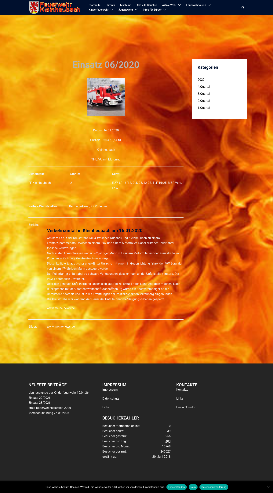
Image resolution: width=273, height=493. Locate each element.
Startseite (94, 5)
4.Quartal (204, 86)
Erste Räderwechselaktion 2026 (49, 408)
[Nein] (268, 487)
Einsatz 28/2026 (39, 403)
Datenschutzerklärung (213, 487)
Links (106, 407)
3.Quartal (204, 94)
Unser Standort (186, 407)
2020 (201, 79)
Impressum (110, 389)
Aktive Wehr (169, 5)
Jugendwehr (125, 9)
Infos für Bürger (152, 9)
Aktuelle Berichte (147, 5)
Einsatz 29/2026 (39, 398)
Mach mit (125, 5)
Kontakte (182, 389)
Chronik (110, 5)
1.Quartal (204, 108)
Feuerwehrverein (196, 5)
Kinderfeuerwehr (99, 9)
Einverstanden (176, 487)
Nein (193, 487)
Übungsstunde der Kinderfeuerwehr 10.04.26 (58, 392)
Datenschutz (110, 398)
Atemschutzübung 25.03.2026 (48, 413)
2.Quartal (204, 101)
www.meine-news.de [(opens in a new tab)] (61, 308)
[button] (243, 7)
